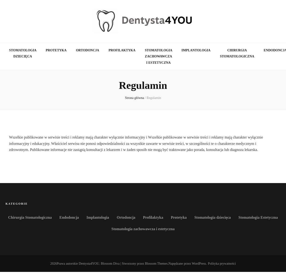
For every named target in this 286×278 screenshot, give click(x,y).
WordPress (199, 263)
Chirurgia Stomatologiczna (237, 53)
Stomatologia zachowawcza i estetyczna (158, 56)
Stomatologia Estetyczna (258, 217)
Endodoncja (69, 217)
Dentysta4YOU (89, 263)
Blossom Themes (156, 263)
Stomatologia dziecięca (22, 53)
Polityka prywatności (222, 263)
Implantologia (195, 50)
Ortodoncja (87, 50)
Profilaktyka (122, 50)
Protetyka (56, 50)
